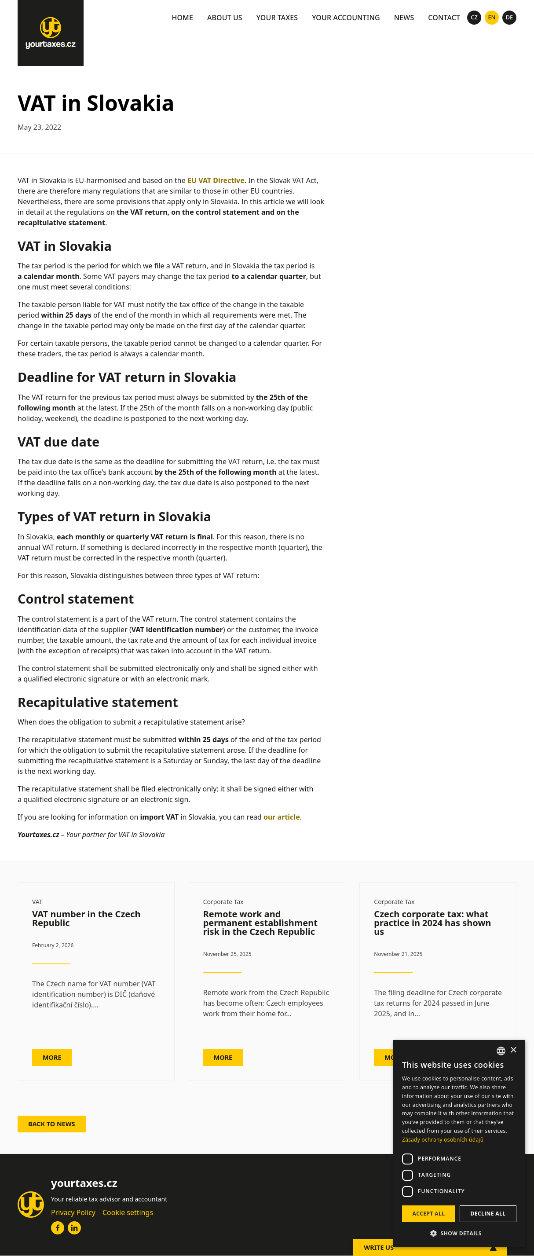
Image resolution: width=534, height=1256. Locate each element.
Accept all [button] (429, 1213)
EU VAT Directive (216, 180)
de (509, 17)
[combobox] (501, 1051)
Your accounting (346, 17)
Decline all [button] (488, 1213)
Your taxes (277, 17)
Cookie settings (127, 1212)
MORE (52, 1057)
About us (224, 17)
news (404, 17)
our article (281, 817)
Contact (444, 17)
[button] (459, 1233)
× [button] (513, 1050)
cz (474, 17)
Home (182, 17)
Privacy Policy (73, 1212)
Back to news (51, 1124)
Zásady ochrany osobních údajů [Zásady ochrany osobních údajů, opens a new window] (442, 1139)
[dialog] (459, 1143)
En (491, 17)
